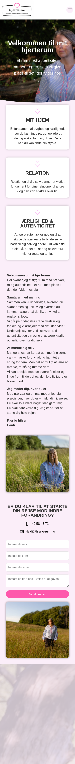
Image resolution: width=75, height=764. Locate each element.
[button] (69, 10)
